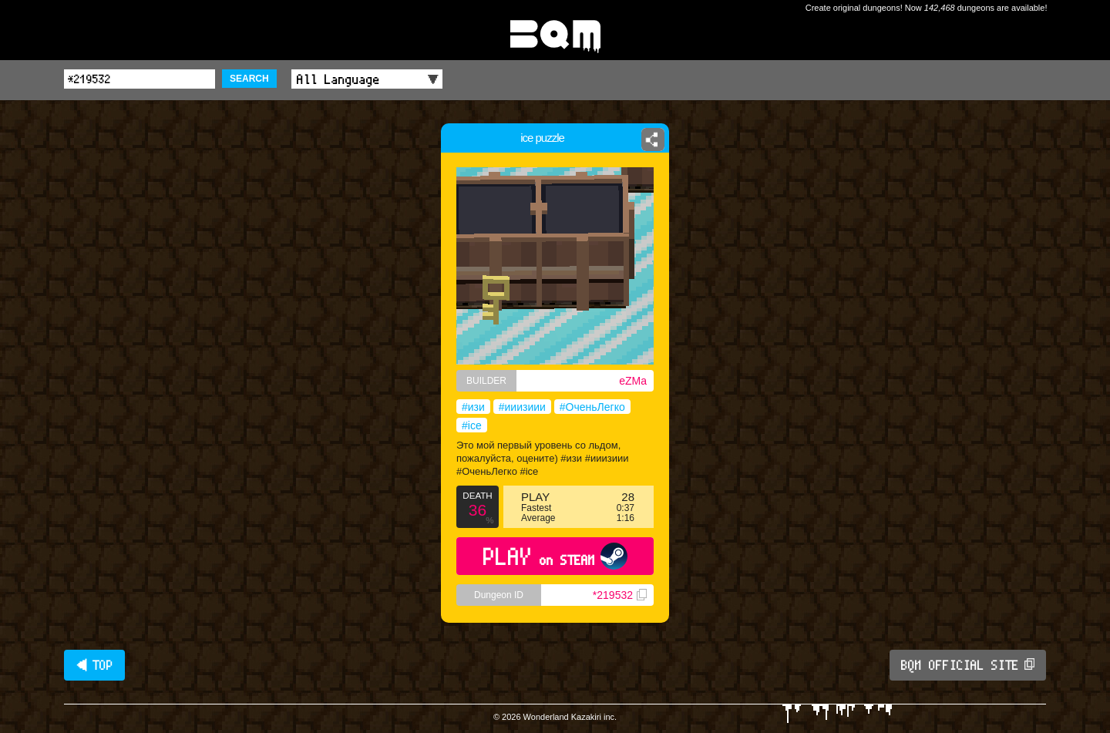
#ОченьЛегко (592, 407)
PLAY (555, 556)
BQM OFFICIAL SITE (967, 665)
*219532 (620, 595)
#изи (473, 407)
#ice (472, 425)
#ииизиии (522, 407)
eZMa (633, 381)
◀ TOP (94, 665)
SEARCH (249, 78)
